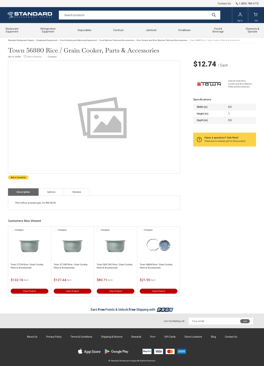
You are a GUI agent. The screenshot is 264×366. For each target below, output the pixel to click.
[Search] (139, 15)
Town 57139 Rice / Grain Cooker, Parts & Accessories (27, 266)
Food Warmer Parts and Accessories (116, 40)
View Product (29, 291)
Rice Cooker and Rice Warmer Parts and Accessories (162, 40)
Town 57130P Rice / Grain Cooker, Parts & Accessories (71, 266)
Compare (52, 57)
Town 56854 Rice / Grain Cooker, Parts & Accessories (156, 266)
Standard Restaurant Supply (21, 40)
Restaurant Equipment (46, 40)
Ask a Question (18, 177)
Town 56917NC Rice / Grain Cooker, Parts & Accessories (115, 266)
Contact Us (224, 3)
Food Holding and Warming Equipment (78, 40)
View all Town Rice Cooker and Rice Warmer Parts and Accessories (240, 84)
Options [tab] (51, 192)
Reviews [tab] (77, 192)
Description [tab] (23, 192)
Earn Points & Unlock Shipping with (132, 309)
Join (245, 321)
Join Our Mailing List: (174, 321)
